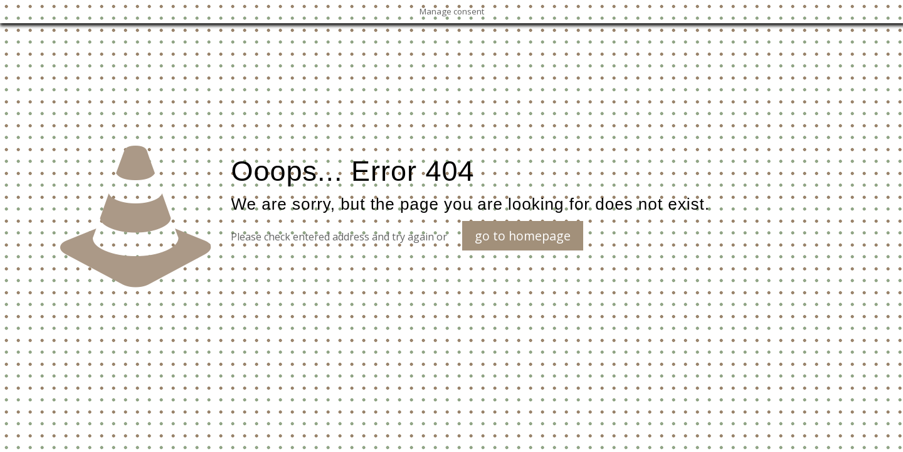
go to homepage (523, 235)
